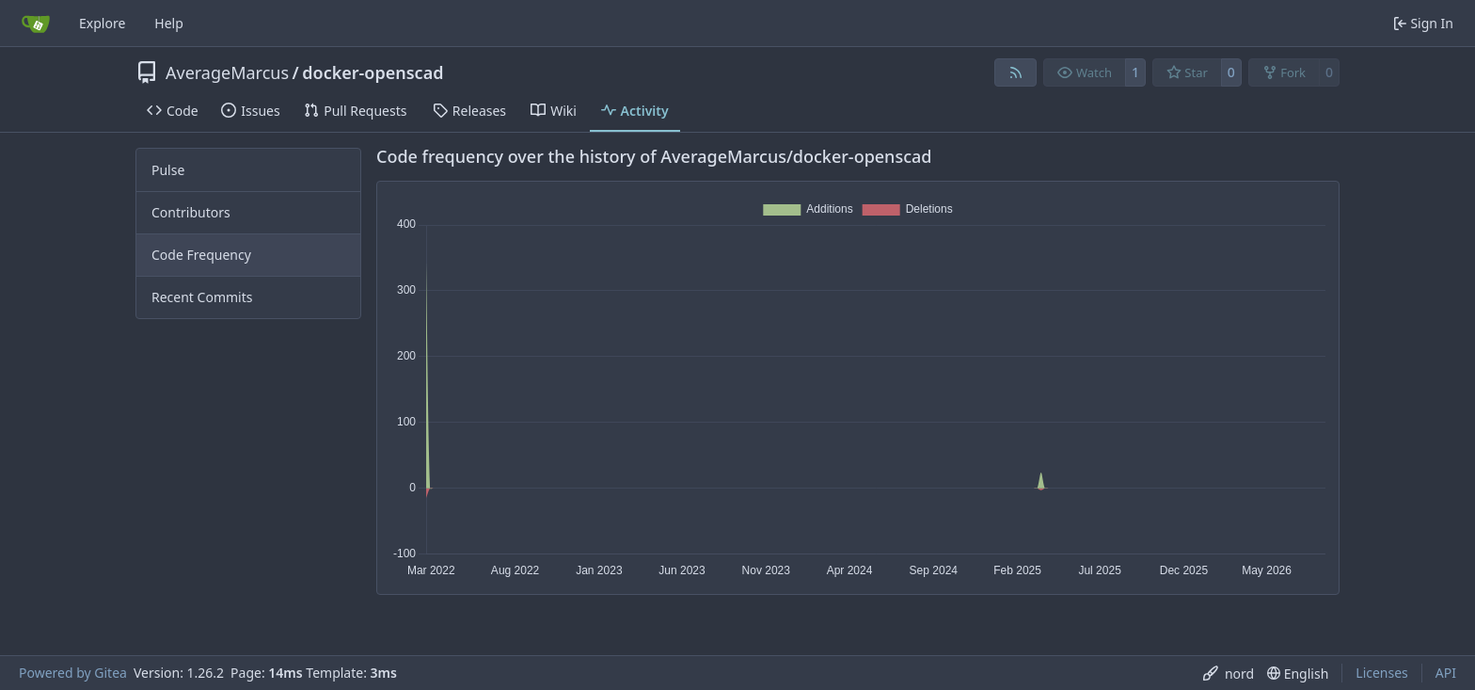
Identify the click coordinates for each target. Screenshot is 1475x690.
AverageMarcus (227, 72)
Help (168, 23)
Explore (102, 23)
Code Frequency (201, 255)
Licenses (1382, 673)
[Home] (35, 23)
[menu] (1228, 673)
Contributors (190, 212)
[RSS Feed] (1016, 72)
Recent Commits (201, 297)
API (1445, 673)
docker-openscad (372, 72)
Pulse (167, 170)
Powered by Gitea (73, 673)
